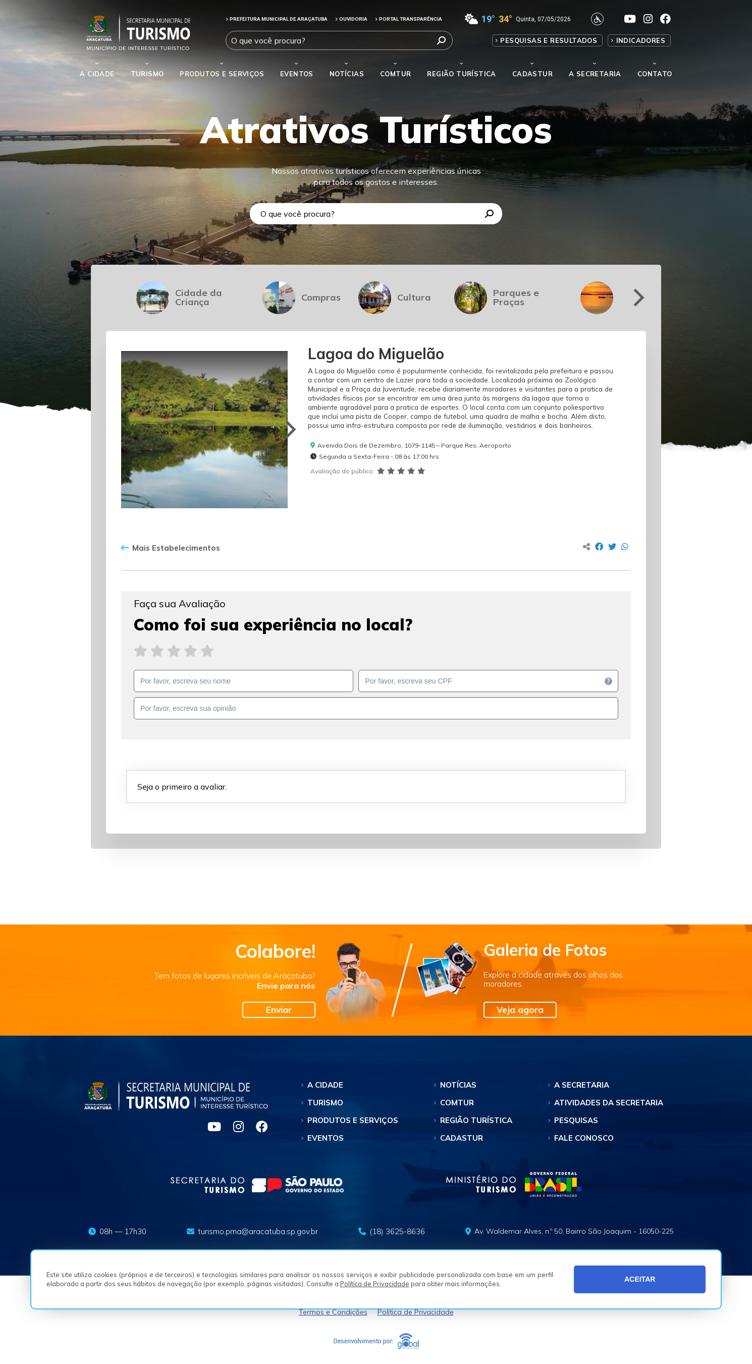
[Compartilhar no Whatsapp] (624, 547)
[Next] (637, 298)
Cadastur (532, 74)
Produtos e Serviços (222, 74)
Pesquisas (576, 1120)
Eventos (325, 1138)
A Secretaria (581, 1085)
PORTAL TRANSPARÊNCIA (408, 19)
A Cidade (97, 74)
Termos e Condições (333, 1312)
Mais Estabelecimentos (170, 548)
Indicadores (640, 40)
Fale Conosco (584, 1138)
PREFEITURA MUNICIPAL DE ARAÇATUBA (277, 19)
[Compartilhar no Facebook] (599, 547)
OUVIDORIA (351, 19)
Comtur (395, 74)
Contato (654, 74)
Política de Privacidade (374, 1284)
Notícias (347, 74)
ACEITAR (640, 1279)
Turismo (325, 1102)
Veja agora (520, 1009)
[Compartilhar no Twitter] (612, 547)
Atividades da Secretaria (608, 1102)
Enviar (279, 1009)
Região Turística (461, 74)
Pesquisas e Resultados (548, 40)
